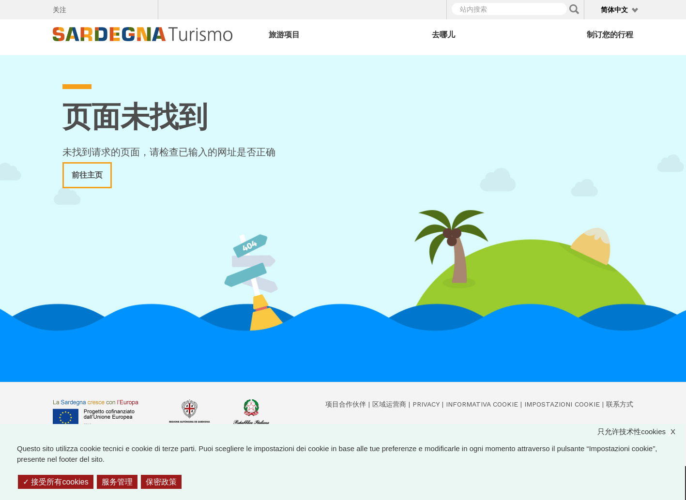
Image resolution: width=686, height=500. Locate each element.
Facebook (79, 8)
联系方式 (619, 404)
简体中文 (614, 9)
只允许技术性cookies (641, 432)
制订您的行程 (610, 34)
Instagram (113, 8)
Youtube (147, 8)
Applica (574, 9)
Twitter (96, 8)
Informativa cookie (482, 404)
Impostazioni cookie (562, 404)
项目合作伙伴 (345, 404)
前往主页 (87, 175)
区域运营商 (389, 404)
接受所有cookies (56, 482)
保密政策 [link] (161, 482)
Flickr (130, 8)
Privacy (426, 404)
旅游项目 (284, 34)
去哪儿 (443, 34)
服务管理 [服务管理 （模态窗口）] (117, 482)
